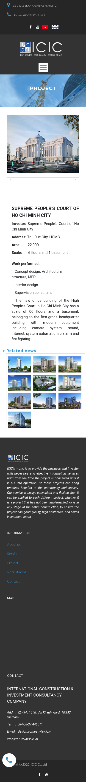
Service (12, 554)
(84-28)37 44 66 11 (35, 15)
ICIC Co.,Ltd (39, 764)
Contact (13, 581)
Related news (19, 351)
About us (14, 544)
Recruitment (16, 572)
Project (12, 563)
